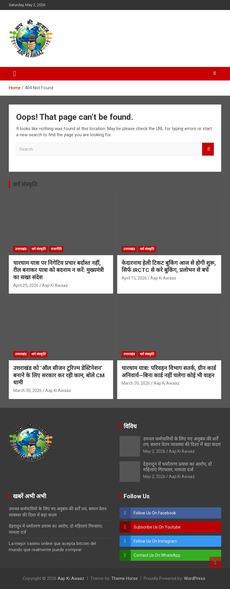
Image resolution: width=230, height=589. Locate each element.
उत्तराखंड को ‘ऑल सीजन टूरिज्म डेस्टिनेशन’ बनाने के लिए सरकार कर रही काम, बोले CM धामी (59, 375)
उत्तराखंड (20, 249)
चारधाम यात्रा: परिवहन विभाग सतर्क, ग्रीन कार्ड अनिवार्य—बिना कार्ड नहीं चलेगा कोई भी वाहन (169, 372)
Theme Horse (124, 578)
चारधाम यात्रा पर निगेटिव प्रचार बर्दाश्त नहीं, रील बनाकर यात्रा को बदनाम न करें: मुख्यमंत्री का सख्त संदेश (58, 270)
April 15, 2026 (134, 278)
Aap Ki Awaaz (55, 285)
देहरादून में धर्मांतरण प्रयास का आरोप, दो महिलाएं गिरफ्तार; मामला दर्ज (177, 466)
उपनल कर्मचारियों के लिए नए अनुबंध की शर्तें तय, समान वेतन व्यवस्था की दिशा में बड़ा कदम (182, 441)
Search (208, 149)
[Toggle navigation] (15, 73)
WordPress (194, 578)
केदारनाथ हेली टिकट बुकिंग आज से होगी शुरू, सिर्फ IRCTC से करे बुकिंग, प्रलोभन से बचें (169, 267)
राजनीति (56, 249)
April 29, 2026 (25, 285)
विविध (130, 426)
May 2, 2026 (154, 451)
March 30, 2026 (27, 390)
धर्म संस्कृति (25, 184)
